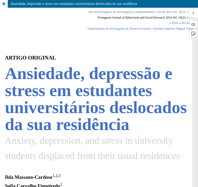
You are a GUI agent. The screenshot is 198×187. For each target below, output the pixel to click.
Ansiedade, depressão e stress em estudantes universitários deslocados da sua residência (73, 4)
